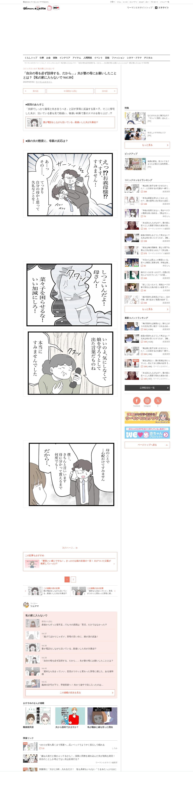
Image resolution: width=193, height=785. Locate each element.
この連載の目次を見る (70, 692)
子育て (112, 2)
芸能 (107, 58)
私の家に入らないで (46, 69)
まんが (141, 2)
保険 (55, 58)
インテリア (65, 58)
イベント (98, 58)
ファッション (118, 58)
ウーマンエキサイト (44, 82)
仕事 (42, 58)
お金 (48, 58)
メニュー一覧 (164, 2)
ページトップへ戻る (147, 445)
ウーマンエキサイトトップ (139, 7)
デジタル (148, 58)
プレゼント (154, 2)
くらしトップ (31, 58)
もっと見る (147, 145)
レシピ (125, 2)
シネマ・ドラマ (134, 58)
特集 (127, 108)
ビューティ (133, 2)
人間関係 (87, 58)
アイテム (77, 58)
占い (147, 2)
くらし (119, 2)
